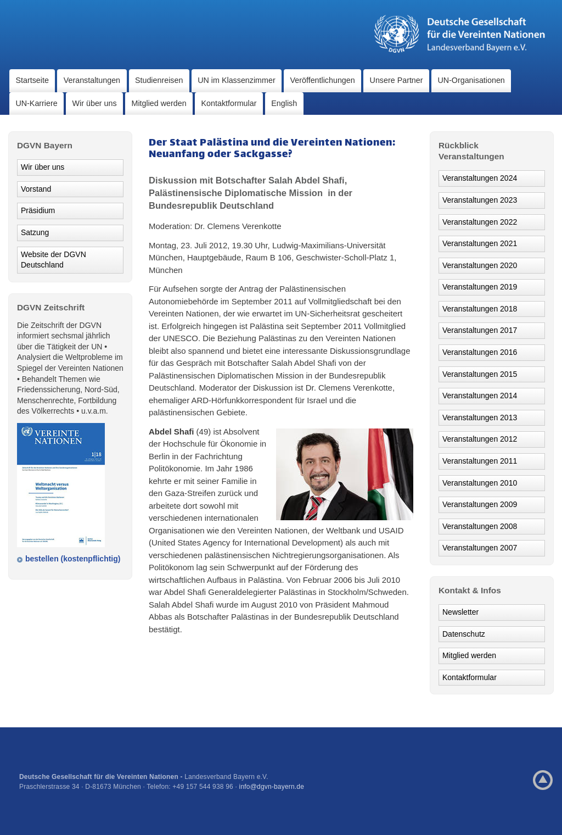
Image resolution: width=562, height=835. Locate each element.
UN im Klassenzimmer (236, 80)
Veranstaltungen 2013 (479, 417)
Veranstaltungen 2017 (479, 330)
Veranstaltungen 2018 (479, 308)
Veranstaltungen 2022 (479, 222)
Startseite (31, 80)
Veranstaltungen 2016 (479, 352)
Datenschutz (463, 634)
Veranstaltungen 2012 (479, 439)
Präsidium (38, 210)
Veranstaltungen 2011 (479, 461)
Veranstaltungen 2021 (479, 243)
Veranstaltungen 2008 (479, 526)
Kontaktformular (229, 103)
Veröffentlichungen (322, 80)
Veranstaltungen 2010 (479, 482)
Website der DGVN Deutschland (53, 260)
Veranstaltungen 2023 (479, 200)
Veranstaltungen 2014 (479, 395)
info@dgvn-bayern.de (272, 787)
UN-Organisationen (470, 80)
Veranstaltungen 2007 (479, 547)
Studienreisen (159, 80)
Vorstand (36, 189)
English (284, 103)
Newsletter (460, 612)
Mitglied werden (159, 103)
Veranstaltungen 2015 (479, 374)
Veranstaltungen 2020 (479, 265)
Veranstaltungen (92, 80)
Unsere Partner (396, 80)
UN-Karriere (36, 103)
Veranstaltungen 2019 (479, 286)
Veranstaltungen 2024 (479, 178)
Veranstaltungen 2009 (479, 504)
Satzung (35, 232)
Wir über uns (94, 103)
